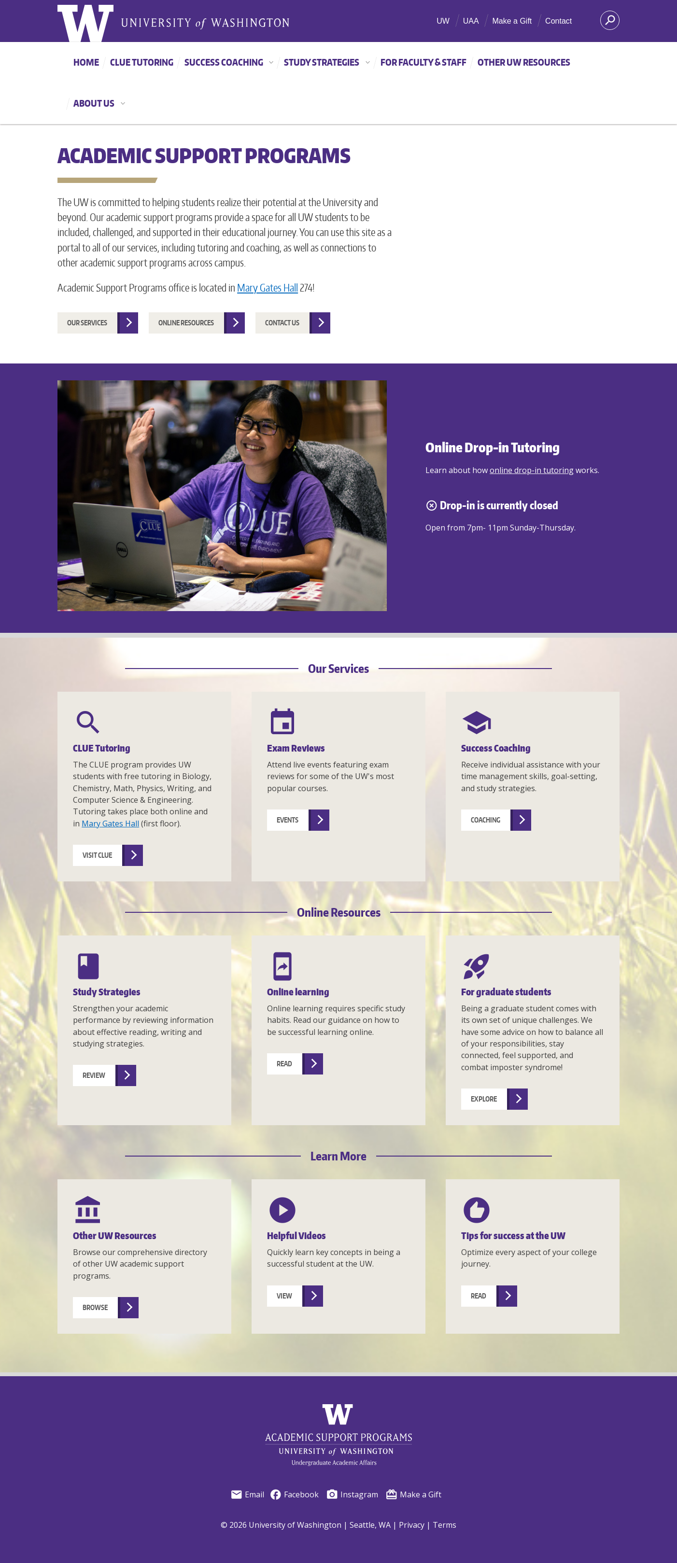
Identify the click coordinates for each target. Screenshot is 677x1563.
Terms (444, 1525)
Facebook (294, 1494)
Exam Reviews (296, 748)
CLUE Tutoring (141, 62)
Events (287, 820)
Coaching (485, 820)
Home (86, 62)
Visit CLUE (97, 855)
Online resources (186, 323)
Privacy (411, 1525)
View (284, 1296)
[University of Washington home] (85, 26)
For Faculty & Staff (423, 62)
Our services (87, 323)
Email (247, 1494)
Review (94, 1075)
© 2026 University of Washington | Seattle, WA (306, 1525)
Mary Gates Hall (267, 287)
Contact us (282, 323)
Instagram (352, 1494)
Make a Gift (512, 21)
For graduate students (506, 992)
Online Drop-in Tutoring (492, 447)
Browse (95, 1307)
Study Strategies (329, 62)
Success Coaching (231, 62)
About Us (101, 103)
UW (443, 21)
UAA (471, 21)
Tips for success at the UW (513, 1235)
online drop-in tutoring (532, 470)
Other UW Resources (524, 62)
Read (284, 1064)
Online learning (298, 992)
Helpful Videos (296, 1235)
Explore (484, 1099)
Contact (558, 21)
